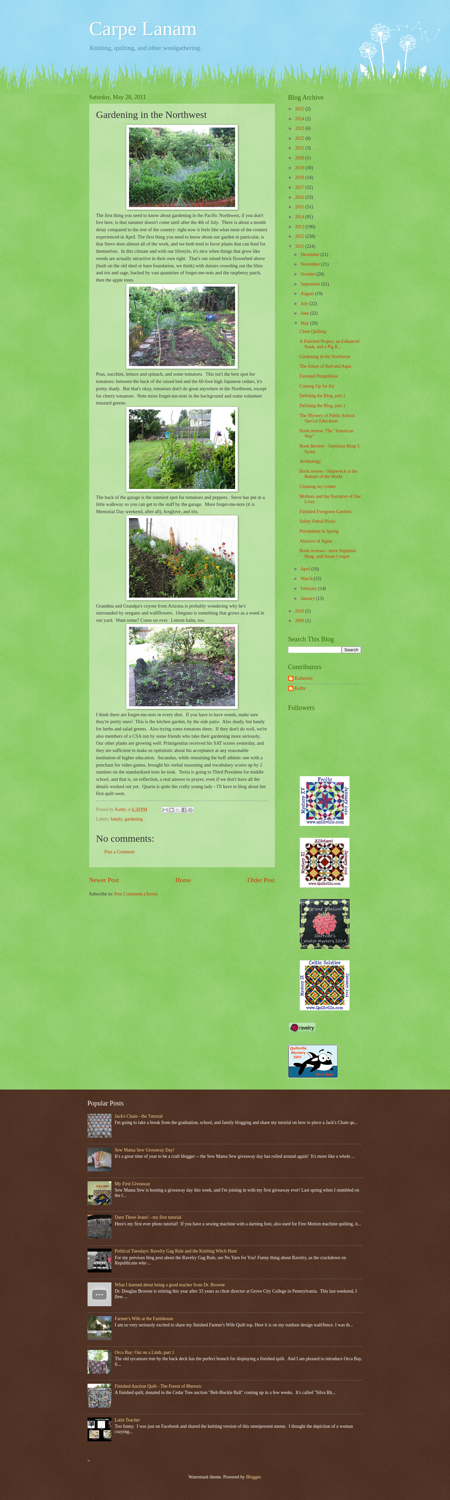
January (308, 598)
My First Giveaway (132, 1183)
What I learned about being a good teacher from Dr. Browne (170, 1284)
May (305, 323)
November (310, 264)
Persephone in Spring (319, 531)
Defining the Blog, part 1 (322, 405)
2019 (300, 167)
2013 (300, 226)
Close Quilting (312, 331)
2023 (300, 128)
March (306, 578)
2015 (300, 206)
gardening (134, 819)
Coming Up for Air (316, 386)
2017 (300, 187)
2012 (300, 236)
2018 (300, 177)
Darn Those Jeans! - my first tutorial (148, 1217)
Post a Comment (119, 851)
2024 (300, 118)
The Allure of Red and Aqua (325, 366)
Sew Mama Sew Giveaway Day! (144, 1150)
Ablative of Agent (315, 541)
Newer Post (104, 880)
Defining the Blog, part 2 (322, 395)
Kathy (300, 688)
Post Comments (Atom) (136, 893)
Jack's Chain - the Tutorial (138, 1116)
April (305, 568)
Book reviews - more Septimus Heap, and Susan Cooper (327, 553)
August (307, 293)
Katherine (304, 678)
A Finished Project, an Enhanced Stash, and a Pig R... (329, 344)
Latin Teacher (127, 1420)
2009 (300, 620)
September (310, 284)
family (116, 819)
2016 (300, 197)
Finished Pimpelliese (318, 376)
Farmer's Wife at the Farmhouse (144, 1318)
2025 (300, 108)
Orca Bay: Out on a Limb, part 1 (144, 1352)
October (308, 274)
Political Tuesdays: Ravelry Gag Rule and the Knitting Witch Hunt (176, 1251)
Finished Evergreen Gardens (325, 511)
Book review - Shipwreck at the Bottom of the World (328, 474)
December (310, 254)
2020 (300, 157)
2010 (300, 611)
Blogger (253, 1476)
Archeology (310, 461)
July (304, 303)
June (305, 313)
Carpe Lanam (143, 28)
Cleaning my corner (317, 486)
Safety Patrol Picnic (317, 521)
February (309, 588)
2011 (300, 246)
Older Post (261, 880)
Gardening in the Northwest (325, 356)
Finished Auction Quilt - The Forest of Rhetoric (158, 1386)
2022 (300, 138)
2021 (300, 147)
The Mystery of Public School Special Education (326, 418)
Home (183, 880)
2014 (300, 216)
